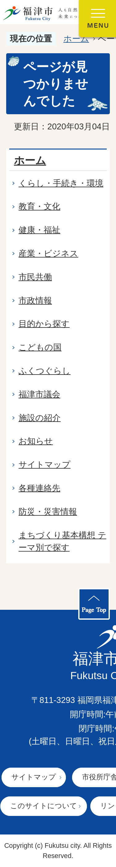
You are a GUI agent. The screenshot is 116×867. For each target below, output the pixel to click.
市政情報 (35, 300)
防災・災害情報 (48, 511)
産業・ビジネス (48, 253)
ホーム (76, 38)
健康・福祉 (39, 230)
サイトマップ (45, 464)
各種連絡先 (39, 488)
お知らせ (36, 441)
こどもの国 (40, 347)
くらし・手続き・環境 (61, 183)
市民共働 (35, 277)
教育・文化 (39, 206)
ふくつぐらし (45, 370)
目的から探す (44, 323)
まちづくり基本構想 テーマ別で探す (62, 541)
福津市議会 (39, 394)
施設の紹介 (40, 418)
